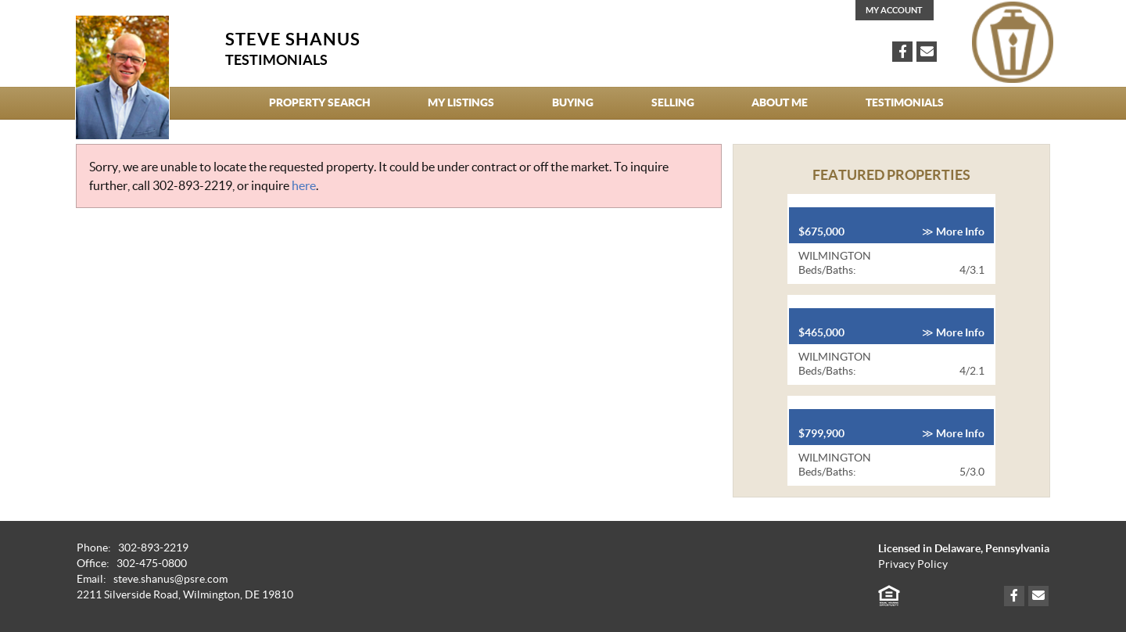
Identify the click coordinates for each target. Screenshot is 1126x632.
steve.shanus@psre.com (170, 579)
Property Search (320, 102)
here (304, 185)
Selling (672, 102)
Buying (572, 102)
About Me (779, 102)
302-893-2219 (192, 185)
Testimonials (905, 102)
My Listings (461, 102)
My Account (894, 10)
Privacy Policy (913, 564)
